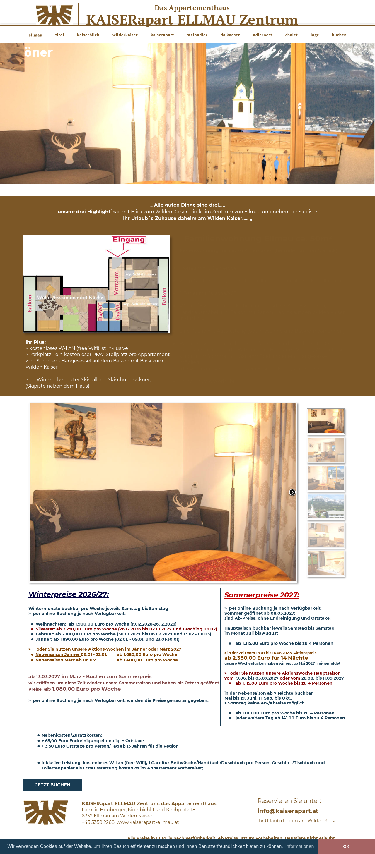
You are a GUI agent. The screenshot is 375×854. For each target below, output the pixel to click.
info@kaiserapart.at (288, 811)
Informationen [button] (299, 846)
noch (37, 52)
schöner (76, 52)
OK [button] (346, 846)
